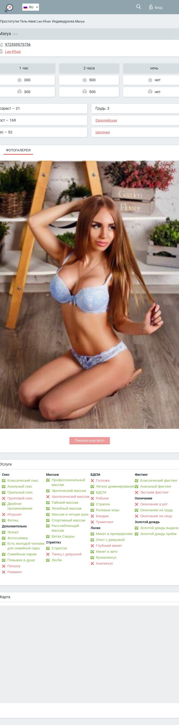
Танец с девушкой (66, 554)
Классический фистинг (159, 480)
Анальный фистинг (156, 486)
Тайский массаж (65, 502)
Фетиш (13, 520)
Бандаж (102, 516)
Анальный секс (19, 486)
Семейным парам (22, 554)
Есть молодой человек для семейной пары (25, 545)
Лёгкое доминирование (115, 486)
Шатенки (103, 132)
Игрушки (14, 514)
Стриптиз (59, 548)
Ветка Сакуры (63, 536)
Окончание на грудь (156, 510)
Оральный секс (20, 492)
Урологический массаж (70, 496)
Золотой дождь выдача (159, 528)
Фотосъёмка (17, 538)
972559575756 (18, 44)
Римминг (14, 572)
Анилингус (104, 563)
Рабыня (102, 498)
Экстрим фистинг (154, 492)
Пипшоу (13, 566)
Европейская (106, 120)
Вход (155, 6)
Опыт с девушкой (110, 540)
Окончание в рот (154, 504)
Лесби (57, 560)
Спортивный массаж (68, 520)
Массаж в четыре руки (70, 514)
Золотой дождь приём (158, 534)
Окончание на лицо (156, 516)
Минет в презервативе (114, 534)
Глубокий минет (109, 546)
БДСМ (101, 492)
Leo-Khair (44, 21)
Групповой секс (20, 498)
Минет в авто (107, 551)
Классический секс (22, 480)
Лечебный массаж (67, 508)
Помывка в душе (21, 560)
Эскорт (13, 532)
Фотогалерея (18, 150)
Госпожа (103, 480)
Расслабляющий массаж (65, 528)
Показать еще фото (90, 440)
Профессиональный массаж (68, 482)
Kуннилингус (106, 557)
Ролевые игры (108, 510)
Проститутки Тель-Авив (18, 21)
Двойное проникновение (20, 506)
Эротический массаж (69, 491)
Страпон (103, 504)
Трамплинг (105, 522)
